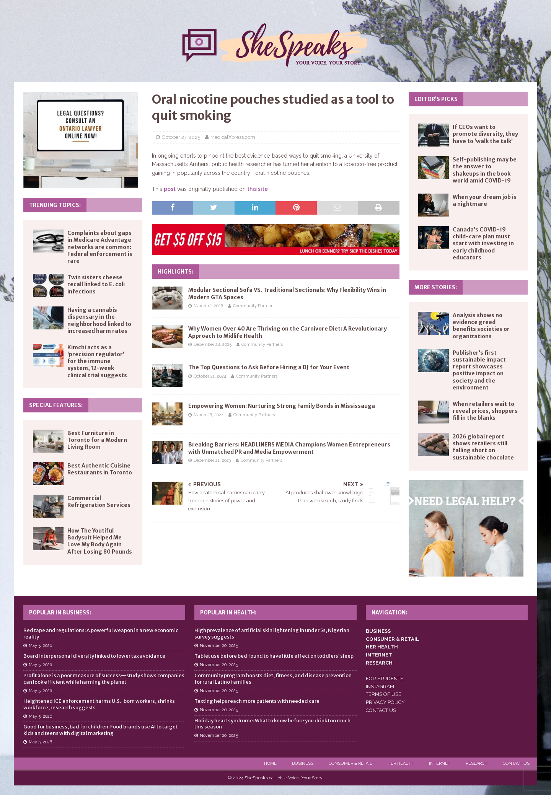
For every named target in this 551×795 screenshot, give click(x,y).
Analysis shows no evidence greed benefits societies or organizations (481, 326)
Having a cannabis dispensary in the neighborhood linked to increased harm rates (99, 320)
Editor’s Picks (436, 99)
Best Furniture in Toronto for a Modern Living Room (97, 440)
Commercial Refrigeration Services (98, 501)
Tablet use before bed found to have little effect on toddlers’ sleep (274, 656)
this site (257, 189)
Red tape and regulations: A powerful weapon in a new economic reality (100, 633)
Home (270, 763)
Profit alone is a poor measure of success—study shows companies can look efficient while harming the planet (103, 678)
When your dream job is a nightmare (485, 200)
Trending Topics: (55, 205)
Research (476, 763)
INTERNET (379, 655)
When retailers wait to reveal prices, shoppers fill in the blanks (485, 411)
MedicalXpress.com (232, 137)
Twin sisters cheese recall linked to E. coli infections (96, 284)
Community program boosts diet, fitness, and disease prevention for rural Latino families (273, 678)
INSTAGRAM (380, 686)
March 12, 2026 (208, 305)
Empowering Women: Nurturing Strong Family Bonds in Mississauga (281, 405)
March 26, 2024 (208, 414)
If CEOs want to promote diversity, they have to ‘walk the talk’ (485, 134)
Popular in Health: (228, 612)
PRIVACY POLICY (385, 702)
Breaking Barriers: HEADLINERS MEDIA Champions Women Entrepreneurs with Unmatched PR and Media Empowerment (289, 448)
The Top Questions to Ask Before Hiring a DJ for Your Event (268, 367)
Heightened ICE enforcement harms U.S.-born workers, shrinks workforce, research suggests (99, 704)
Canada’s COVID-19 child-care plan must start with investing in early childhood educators (483, 243)
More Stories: (435, 287)
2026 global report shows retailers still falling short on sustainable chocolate (483, 447)
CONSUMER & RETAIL (392, 639)
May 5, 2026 (40, 645)
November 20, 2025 (219, 645)
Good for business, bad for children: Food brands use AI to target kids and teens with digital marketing (100, 729)
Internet (439, 763)
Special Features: (56, 405)
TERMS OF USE (383, 694)
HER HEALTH (382, 647)
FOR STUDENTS (384, 678)
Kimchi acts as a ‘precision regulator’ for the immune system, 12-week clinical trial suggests (97, 361)
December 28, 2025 (212, 344)
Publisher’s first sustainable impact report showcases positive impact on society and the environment (479, 370)
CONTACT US (381, 710)
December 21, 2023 (212, 460)
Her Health (401, 763)
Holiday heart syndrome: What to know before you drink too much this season (272, 723)
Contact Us (516, 763)
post (170, 189)
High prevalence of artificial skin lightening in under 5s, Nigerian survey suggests (271, 633)
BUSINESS (378, 631)
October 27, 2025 (181, 137)
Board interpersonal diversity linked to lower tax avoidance (94, 656)
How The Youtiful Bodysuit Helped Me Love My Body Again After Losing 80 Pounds (99, 541)
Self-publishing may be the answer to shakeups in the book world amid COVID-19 (485, 170)
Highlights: (175, 271)
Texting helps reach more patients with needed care (257, 701)
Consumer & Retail (350, 763)
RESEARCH (379, 663)
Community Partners (253, 305)
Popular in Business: (60, 612)
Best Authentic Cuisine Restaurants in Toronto (99, 469)
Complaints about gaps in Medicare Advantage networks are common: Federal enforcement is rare (99, 247)
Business (302, 763)
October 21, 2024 (210, 376)
